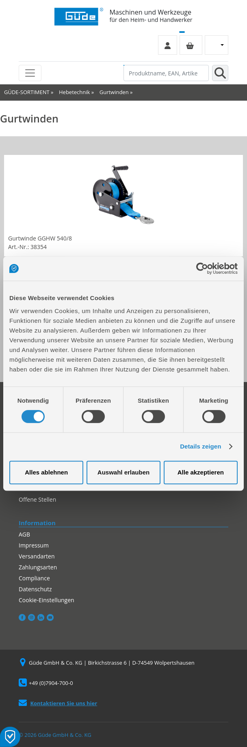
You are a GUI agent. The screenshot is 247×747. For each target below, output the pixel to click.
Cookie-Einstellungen (46, 600)
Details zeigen (200, 446)
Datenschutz (35, 589)
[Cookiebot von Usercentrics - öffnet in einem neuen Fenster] (202, 268)
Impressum (34, 545)
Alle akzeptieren (201, 472)
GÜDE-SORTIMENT (27, 92)
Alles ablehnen (46, 472)
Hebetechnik (74, 92)
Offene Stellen (37, 499)
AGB (24, 534)
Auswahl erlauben (124, 472)
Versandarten (36, 556)
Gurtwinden (114, 92)
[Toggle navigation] (30, 73)
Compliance (34, 578)
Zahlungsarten (38, 567)
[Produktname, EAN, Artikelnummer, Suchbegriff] (166, 73)
